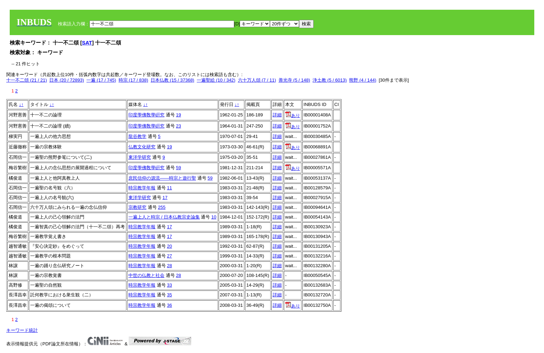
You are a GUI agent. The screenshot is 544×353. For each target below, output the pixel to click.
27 (169, 255)
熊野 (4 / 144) (362, 80)
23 (178, 126)
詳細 (277, 114)
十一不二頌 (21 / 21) (26, 80)
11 (169, 187)
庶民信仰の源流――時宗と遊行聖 (162, 178)
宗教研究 (137, 207)
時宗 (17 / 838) (133, 80)
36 (169, 305)
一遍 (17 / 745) (101, 80)
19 (178, 114)
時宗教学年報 (141, 187)
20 (169, 246)
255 (161, 207)
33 (169, 285)
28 (169, 265)
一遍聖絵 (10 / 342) (216, 80)
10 (213, 217)
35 (169, 294)
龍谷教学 (137, 136)
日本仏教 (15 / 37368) (172, 80)
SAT (87, 43)
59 (178, 167)
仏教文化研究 (141, 146)
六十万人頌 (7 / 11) (257, 80)
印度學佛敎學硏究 (146, 114)
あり (292, 115)
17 (164, 197)
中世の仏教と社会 (146, 275)
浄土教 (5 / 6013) (330, 80)
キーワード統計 (22, 330)
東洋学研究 (139, 157)
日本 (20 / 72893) (66, 80)
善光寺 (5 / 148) (294, 80)
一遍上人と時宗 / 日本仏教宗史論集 (164, 217)
